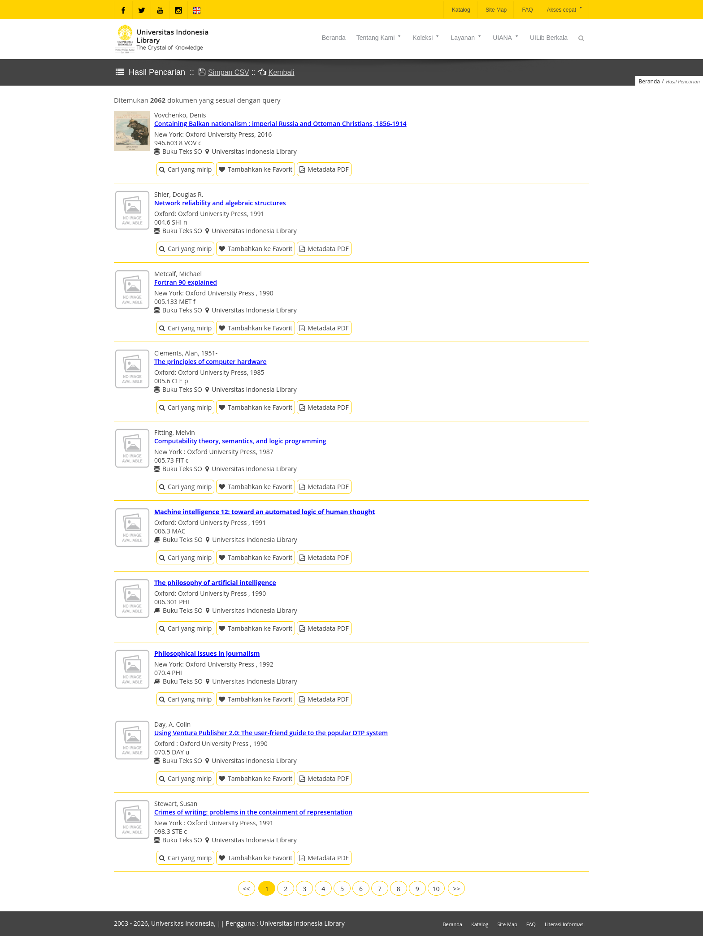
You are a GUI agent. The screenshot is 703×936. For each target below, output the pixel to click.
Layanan (466, 37)
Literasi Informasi (565, 924)
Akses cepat (565, 9)
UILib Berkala (549, 37)
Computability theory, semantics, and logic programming (240, 441)
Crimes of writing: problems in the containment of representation (253, 812)
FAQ (527, 10)
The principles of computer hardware (210, 361)
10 (436, 888)
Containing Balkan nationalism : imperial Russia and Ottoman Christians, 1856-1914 (280, 123)
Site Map (495, 10)
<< (246, 888)
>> (456, 888)
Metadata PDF (324, 169)
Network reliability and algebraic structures (220, 203)
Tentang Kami (379, 37)
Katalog (460, 10)
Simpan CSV (228, 72)
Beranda (334, 37)
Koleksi (426, 37)
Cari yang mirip (185, 169)
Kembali (282, 72)
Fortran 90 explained (185, 282)
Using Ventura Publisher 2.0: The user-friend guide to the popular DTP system (271, 732)
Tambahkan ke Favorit (255, 169)
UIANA (506, 37)
